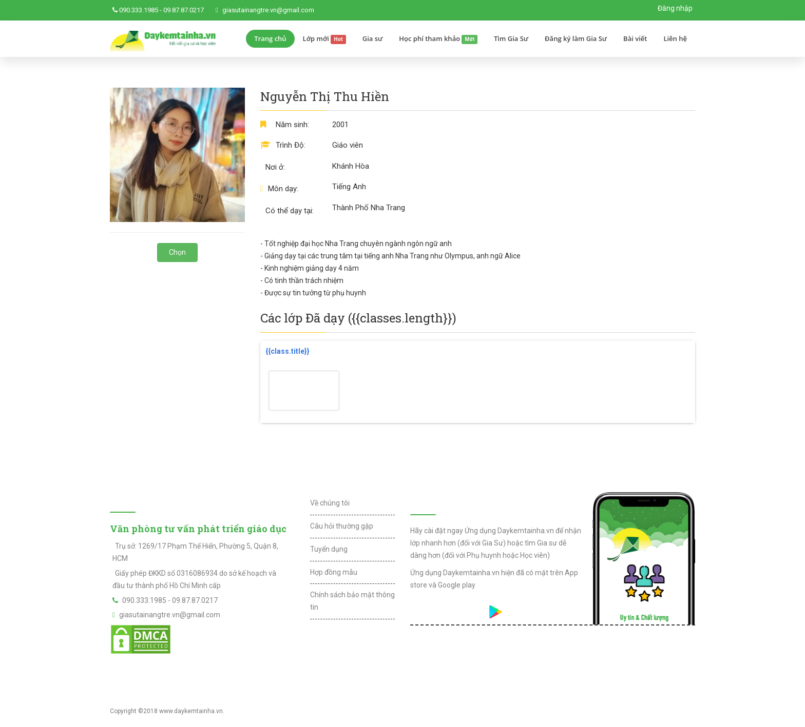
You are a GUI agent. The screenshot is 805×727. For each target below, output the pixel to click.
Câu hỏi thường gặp (341, 526)
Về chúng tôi (330, 503)
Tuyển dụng (329, 549)
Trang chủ (270, 38)
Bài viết (635, 38)
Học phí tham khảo (438, 39)
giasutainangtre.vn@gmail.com (268, 10)
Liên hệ (675, 38)
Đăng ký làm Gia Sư (576, 38)
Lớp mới (324, 39)
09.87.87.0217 (183, 10)
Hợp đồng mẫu (333, 572)
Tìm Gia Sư (511, 38)
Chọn (177, 252)
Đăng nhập (675, 8)
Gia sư (372, 38)
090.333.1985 (138, 10)
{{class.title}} (287, 351)
